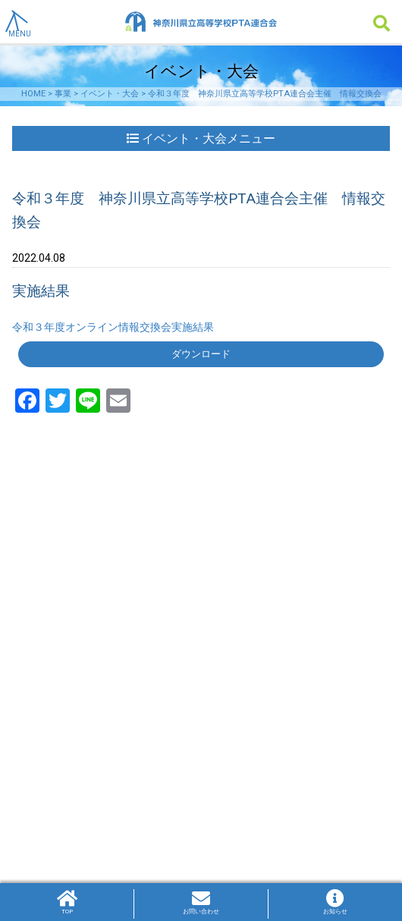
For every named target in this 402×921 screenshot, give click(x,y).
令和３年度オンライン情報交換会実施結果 (113, 327)
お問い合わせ (201, 902)
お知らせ (335, 902)
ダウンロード (201, 354)
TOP (66, 902)
